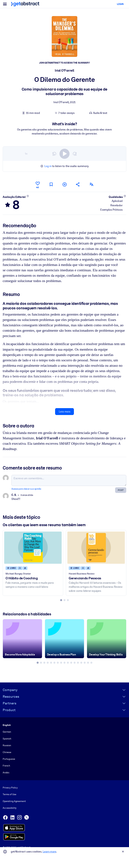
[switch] (64, 154)
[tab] (61, 600)
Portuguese (9, 759)
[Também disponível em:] (91, 184)
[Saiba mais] (27, 196)
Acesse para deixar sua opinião (26, 489)
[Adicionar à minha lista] (64, 184)
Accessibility (9, 808)
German (7, 732)
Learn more (49, 851)
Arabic (6, 772)
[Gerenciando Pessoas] (96, 547)
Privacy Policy (10, 787)
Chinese (7, 752)
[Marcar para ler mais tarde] (51, 184)
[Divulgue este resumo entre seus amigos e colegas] (78, 184)
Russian (7, 745)
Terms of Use (9, 794)
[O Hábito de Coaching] (33, 547)
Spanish (7, 738)
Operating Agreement (14, 801)
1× (26, 153)
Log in (48, 166)
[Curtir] (37, 184)
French (6, 765)
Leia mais (64, 411)
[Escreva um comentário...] (68, 480)
